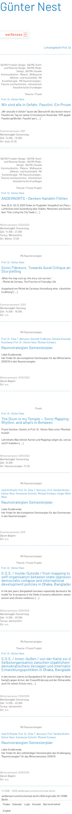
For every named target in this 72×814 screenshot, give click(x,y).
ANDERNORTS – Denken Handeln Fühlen (34, 198)
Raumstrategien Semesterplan (27, 347)
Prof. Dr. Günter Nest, (25, 342)
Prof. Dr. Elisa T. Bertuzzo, (16, 338)
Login (27, 804)
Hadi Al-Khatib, (9, 490)
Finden (6, 804)
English (7, 810)
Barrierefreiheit (51, 804)
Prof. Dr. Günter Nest (12, 99)
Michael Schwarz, (47, 493)
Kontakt (36, 804)
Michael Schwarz (47, 342)
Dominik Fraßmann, (41, 338)
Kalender (17, 804)
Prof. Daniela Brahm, (58, 490)
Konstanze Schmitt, (27, 493)
